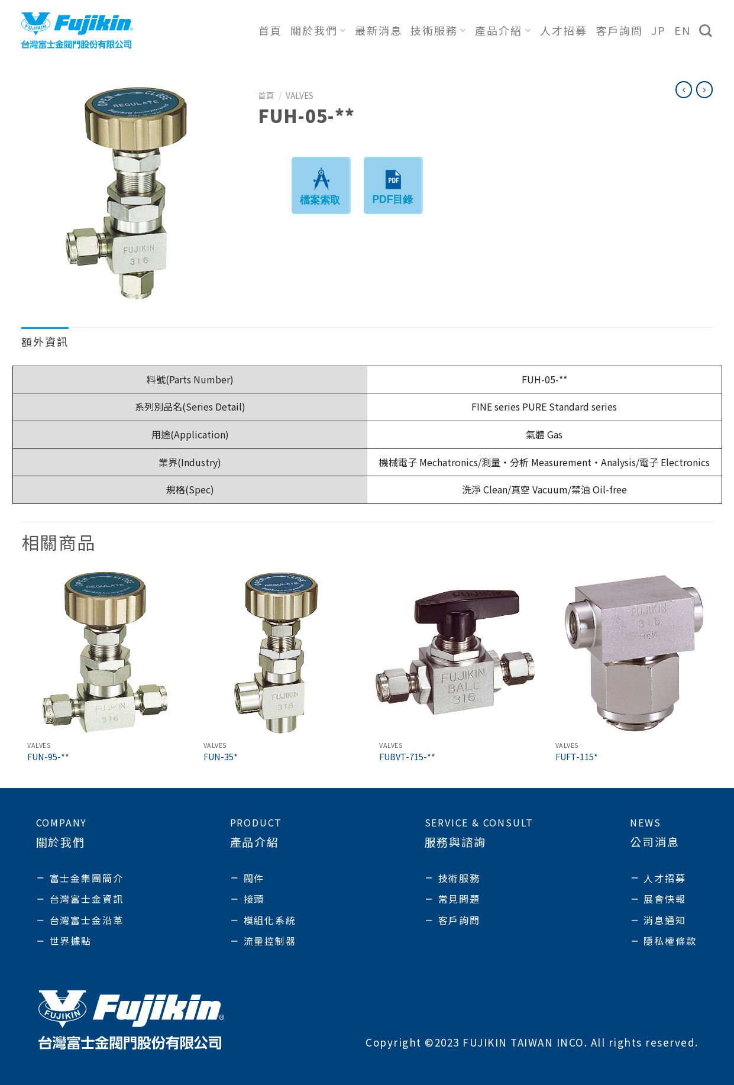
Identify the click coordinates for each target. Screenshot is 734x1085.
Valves (299, 95)
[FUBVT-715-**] (455, 652)
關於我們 (318, 30)
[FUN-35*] (279, 652)
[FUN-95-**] (103, 652)
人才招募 (563, 30)
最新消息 (378, 30)
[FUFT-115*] (631, 652)
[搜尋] (706, 30)
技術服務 (438, 30)
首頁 (270, 30)
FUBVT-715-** (407, 757)
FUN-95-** (48, 757)
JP (658, 30)
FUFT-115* (576, 757)
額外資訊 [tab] (45, 341)
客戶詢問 (619, 30)
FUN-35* (220, 757)
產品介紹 (503, 30)
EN (682, 30)
